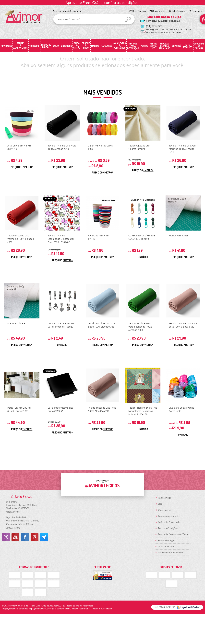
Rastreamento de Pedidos (170, 552)
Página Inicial (164, 497)
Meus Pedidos (139, 11)
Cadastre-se (197, 11)
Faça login (77, 11)
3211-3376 (13, 527)
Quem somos (158, 11)
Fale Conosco (178, 11)
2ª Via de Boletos (166, 546)
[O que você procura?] (128, 19)
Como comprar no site (169, 516)
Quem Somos (164, 509)
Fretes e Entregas (166, 540)
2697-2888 (13, 512)
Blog (160, 503)
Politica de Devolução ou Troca (173, 534)
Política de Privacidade (169, 522)
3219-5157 (154, 26)
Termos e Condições (168, 528)
